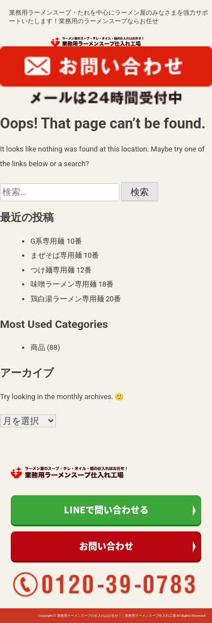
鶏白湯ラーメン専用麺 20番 (76, 299)
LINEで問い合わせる (106, 509)
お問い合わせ (106, 545)
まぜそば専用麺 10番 (65, 255)
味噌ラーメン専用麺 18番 (72, 284)
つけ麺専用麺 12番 (61, 270)
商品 (38, 347)
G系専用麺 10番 (56, 241)
